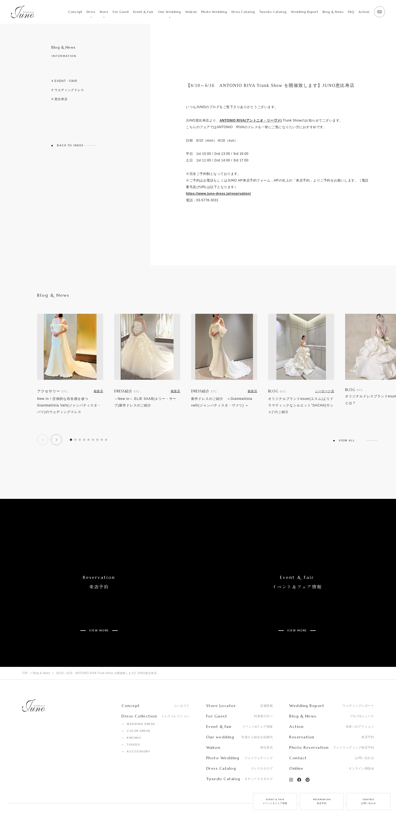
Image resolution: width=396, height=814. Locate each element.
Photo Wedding (214, 12)
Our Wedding (169, 12)
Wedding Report (304, 12)
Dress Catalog (243, 12)
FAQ (351, 12)
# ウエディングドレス (67, 90)
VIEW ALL (347, 440)
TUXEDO (133, 721)
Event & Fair (143, 12)
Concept (75, 12)
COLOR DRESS (138, 708)
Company (30, 797)
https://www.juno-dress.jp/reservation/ (218, 194)
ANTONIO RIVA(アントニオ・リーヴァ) (250, 120)
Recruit (57, 797)
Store (104, 12)
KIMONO (134, 714)
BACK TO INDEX (70, 145)
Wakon (191, 12)
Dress (91, 12)
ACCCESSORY (138, 728)
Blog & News (333, 12)
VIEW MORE (99, 612)
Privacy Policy (86, 797)
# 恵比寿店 (59, 99)
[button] (56, 439)
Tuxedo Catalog (273, 12)
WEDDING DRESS (141, 701)
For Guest (121, 12)
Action (364, 12)
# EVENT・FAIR (64, 80)
